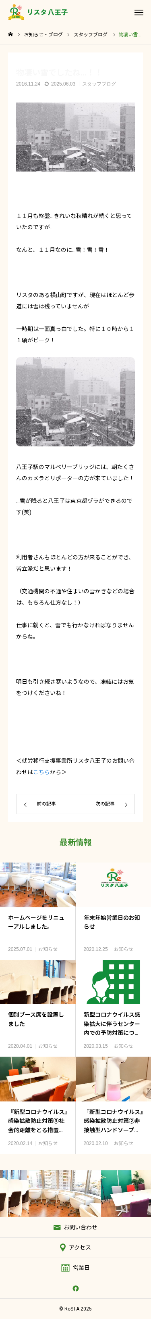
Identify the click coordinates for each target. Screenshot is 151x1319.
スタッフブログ (99, 84)
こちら (41, 772)
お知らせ (48, 949)
